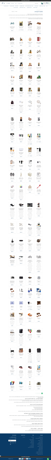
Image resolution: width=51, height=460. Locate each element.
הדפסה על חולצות (40, 440)
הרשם (10, 440)
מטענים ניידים (41, 441)
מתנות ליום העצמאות (40, 446)
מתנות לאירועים (16, 7)
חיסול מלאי (41, 439)
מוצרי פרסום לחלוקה (22, 7)
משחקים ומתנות (41, 448)
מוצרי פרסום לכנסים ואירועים (39, 438)
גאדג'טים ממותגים (29, 7)
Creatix (12, 458)
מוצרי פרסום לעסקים (40, 454)
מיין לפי (16, 11)
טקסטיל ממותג (35, 7)
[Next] (36, 393)
